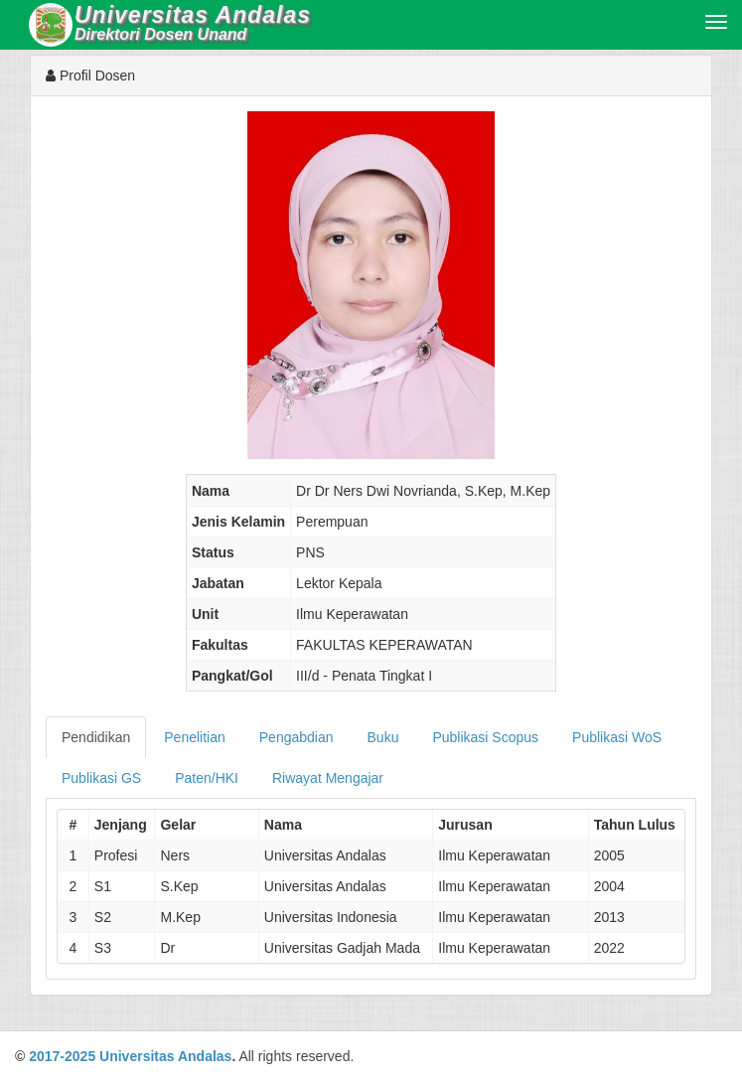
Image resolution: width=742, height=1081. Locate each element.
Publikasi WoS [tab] (617, 737)
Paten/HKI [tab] (206, 778)
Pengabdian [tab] (296, 737)
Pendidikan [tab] (96, 737)
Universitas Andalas (165, 1056)
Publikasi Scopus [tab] (485, 737)
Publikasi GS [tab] (101, 778)
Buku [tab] (383, 737)
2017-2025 (62, 1056)
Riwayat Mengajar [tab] (327, 778)
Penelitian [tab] (194, 737)
